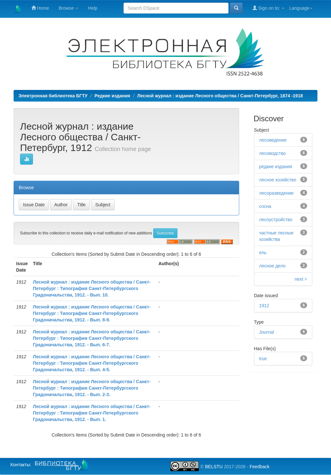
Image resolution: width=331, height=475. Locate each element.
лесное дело (272, 265)
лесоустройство (276, 219)
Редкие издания (112, 95)
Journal (266, 332)
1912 (264, 305)
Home (40, 8)
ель (263, 252)
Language (301, 8)
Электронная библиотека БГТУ (53, 95)
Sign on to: (268, 8)
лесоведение (273, 140)
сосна (265, 206)
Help (92, 8)
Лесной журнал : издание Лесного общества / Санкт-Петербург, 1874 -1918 (220, 95)
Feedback (259, 466)
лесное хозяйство (277, 179)
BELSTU (213, 466)
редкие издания (275, 166)
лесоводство (272, 153)
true (263, 358)
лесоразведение (276, 193)
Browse (69, 8)
